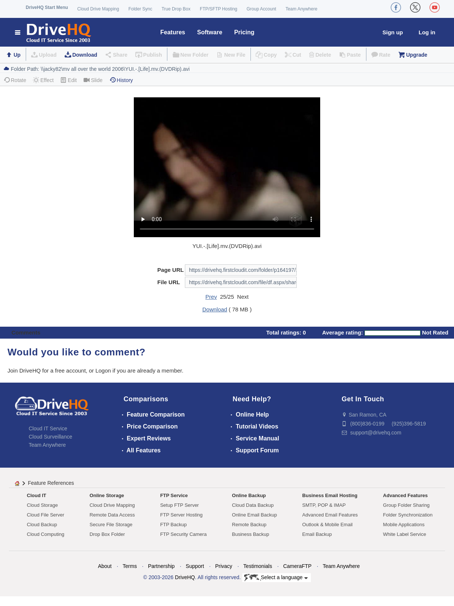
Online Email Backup (254, 515)
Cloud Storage (42, 505)
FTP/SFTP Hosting (218, 9)
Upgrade (416, 55)
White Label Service (404, 534)
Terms (130, 566)
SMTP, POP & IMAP (324, 505)
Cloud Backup (42, 524)
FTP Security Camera (183, 534)
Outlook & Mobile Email (327, 524)
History (121, 80)
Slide (93, 80)
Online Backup (249, 495)
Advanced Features (405, 495)
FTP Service (174, 495)
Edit (68, 80)
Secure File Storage (110, 524)
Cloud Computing (45, 534)
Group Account (261, 9)
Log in (427, 32)
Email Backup (317, 534)
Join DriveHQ (24, 370)
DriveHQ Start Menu (47, 7)
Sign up (392, 32)
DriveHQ (185, 577)
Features (172, 32)
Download (84, 55)
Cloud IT (36, 495)
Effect (43, 80)
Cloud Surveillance (50, 437)
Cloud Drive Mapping (98, 9)
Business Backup (250, 534)
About (105, 566)
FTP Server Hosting (181, 515)
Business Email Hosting (329, 495)
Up (17, 55)
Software (210, 32)
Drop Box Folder (107, 534)
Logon (103, 370)
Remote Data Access (112, 515)
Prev (211, 296)
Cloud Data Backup (253, 505)
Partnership (161, 566)
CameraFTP (297, 566)
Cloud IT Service (48, 428)
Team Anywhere (301, 9)
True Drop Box (175, 9)
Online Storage (106, 495)
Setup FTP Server (179, 505)
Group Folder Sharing (406, 505)
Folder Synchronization (408, 515)
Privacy (223, 566)
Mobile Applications (404, 524)
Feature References (51, 483)
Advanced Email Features (330, 515)
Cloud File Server (45, 515)
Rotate (14, 80)
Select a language (276, 577)
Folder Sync (140, 9)
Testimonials (257, 566)
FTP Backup (173, 524)
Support (195, 566)
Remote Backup (249, 524)
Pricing (244, 32)
